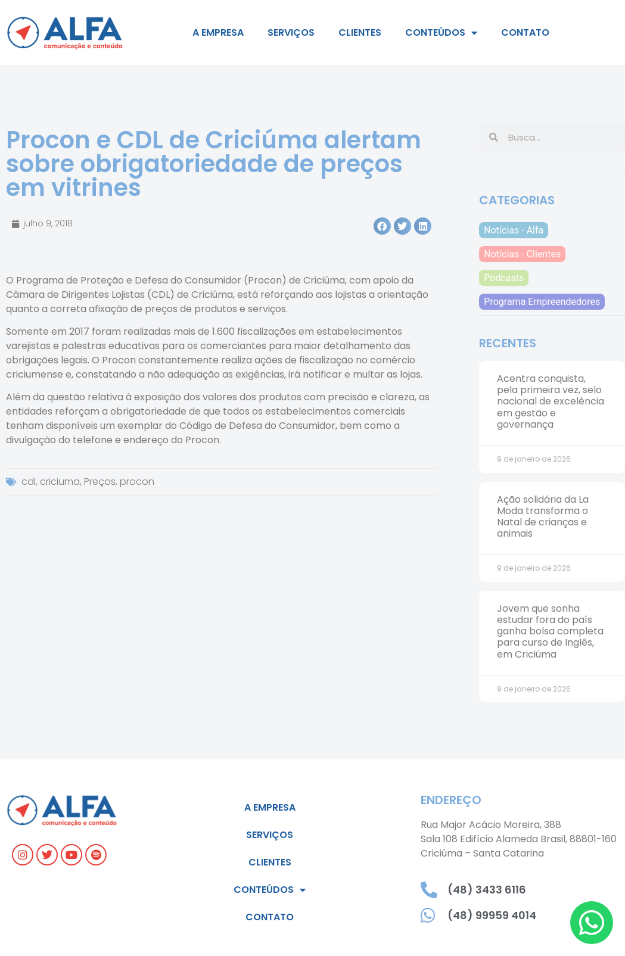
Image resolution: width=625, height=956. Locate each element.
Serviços (291, 32)
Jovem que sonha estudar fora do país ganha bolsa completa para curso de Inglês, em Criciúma (550, 631)
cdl (28, 481)
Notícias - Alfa (513, 230)
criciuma (60, 481)
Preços (100, 481)
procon (137, 481)
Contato (525, 32)
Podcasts (504, 278)
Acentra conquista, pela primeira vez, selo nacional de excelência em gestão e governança (550, 401)
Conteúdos (441, 32)
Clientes (359, 32)
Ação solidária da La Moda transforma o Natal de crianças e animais (543, 517)
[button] (382, 226)
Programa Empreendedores (542, 301)
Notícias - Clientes (522, 254)
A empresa (218, 32)
